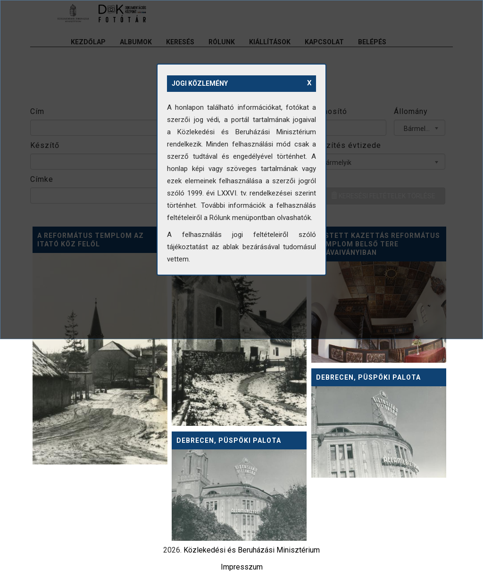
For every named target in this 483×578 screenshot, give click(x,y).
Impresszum (242, 566)
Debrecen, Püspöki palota (368, 377)
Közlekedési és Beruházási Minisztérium (251, 549)
